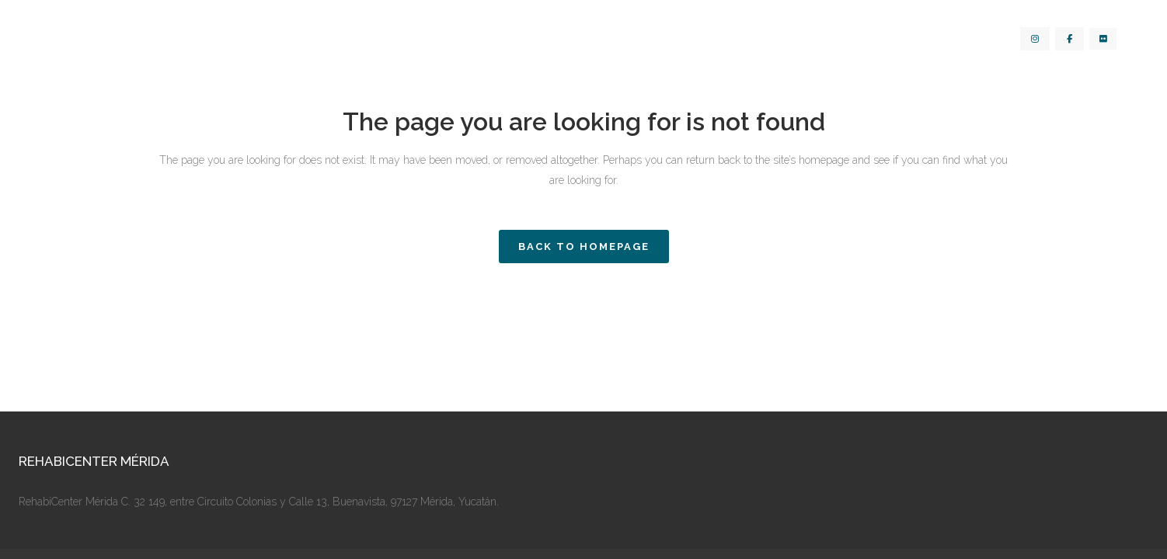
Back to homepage (584, 246)
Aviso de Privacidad (584, 514)
